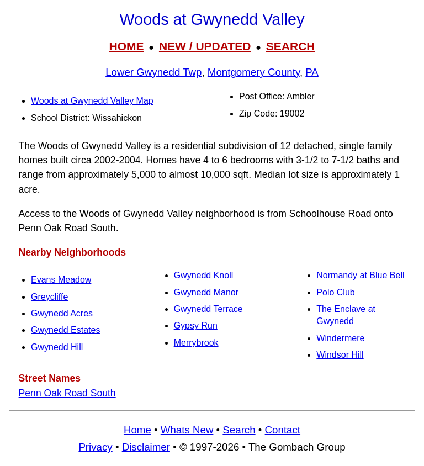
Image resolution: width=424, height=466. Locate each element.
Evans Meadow (61, 279)
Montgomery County (254, 72)
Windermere (340, 338)
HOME (126, 46)
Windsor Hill (339, 354)
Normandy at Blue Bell (360, 275)
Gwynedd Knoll (204, 275)
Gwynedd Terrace (208, 309)
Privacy (95, 447)
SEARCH (290, 46)
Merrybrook (196, 342)
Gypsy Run (196, 325)
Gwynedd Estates (65, 330)
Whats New (187, 430)
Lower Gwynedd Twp (153, 72)
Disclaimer (146, 447)
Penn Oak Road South (67, 393)
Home (137, 430)
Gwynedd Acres (62, 313)
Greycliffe (49, 296)
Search (238, 430)
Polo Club (335, 292)
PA (312, 72)
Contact (282, 430)
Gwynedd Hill (57, 347)
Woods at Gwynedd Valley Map (92, 100)
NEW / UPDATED (205, 46)
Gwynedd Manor (206, 292)
